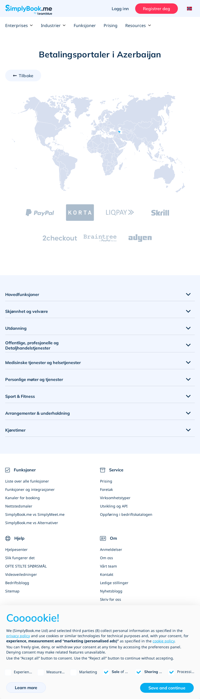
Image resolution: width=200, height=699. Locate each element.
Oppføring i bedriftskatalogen (126, 514)
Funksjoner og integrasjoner (30, 489)
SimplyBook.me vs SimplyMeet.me (35, 514)
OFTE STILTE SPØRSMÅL (26, 566)
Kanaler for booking (22, 497)
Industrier (53, 25)
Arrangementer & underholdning (37, 413)
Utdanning (16, 328)
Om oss (106, 557)
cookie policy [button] (163, 640)
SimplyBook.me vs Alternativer (31, 522)
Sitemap (12, 591)
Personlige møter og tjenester (34, 379)
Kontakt (106, 574)
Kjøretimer (15, 430)
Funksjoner (85, 25)
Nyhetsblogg (111, 591)
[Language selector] (189, 8)
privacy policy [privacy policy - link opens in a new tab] (18, 635)
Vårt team (108, 566)
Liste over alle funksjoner (27, 481)
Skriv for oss (110, 599)
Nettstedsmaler (18, 506)
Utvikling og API (114, 506)
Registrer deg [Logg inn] (156, 8)
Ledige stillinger (114, 582)
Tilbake (26, 75)
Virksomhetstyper (115, 497)
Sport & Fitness (20, 396)
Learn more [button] (26, 687)
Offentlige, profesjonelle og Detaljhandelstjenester (32, 345)
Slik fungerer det (20, 557)
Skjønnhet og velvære (26, 311)
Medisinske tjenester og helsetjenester (43, 362)
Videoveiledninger (21, 574)
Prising (110, 25)
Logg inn (120, 8)
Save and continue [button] (166, 687)
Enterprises (19, 25)
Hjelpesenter (16, 549)
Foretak (106, 489)
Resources (138, 25)
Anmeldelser (111, 549)
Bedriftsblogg (17, 582)
